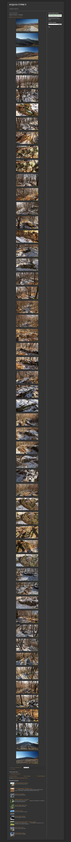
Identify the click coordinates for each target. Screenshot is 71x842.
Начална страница (27, 776)
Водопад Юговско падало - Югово (21, 805)
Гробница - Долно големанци (20, 816)
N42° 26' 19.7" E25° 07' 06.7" (17, 17)
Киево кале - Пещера (19, 810)
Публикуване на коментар (15, 773)
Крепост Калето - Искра (19, 827)
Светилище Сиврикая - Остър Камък (21, 782)
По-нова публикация (13, 776)
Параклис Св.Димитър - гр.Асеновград (22, 799)
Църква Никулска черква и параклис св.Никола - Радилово (25, 821)
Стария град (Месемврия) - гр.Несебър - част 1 (23, 788)
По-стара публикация (41, 776)
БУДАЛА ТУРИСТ (17, 4)
